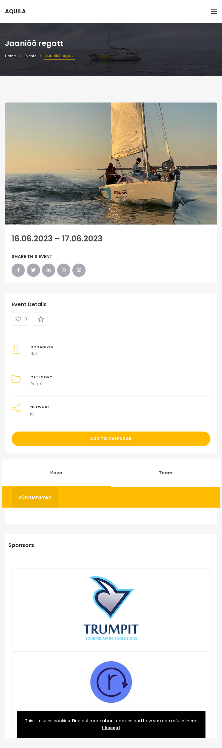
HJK (34, 353)
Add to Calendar (111, 438)
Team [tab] (165, 473)
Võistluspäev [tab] (34, 497)
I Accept (111, 727)
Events (30, 56)
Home (10, 56)
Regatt (37, 384)
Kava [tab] (56, 473)
